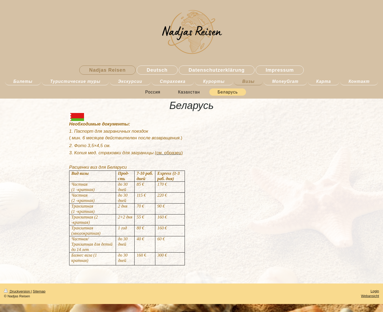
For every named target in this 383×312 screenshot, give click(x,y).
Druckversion (17, 291)
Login (374, 291)
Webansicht (370, 296)
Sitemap (39, 291)
